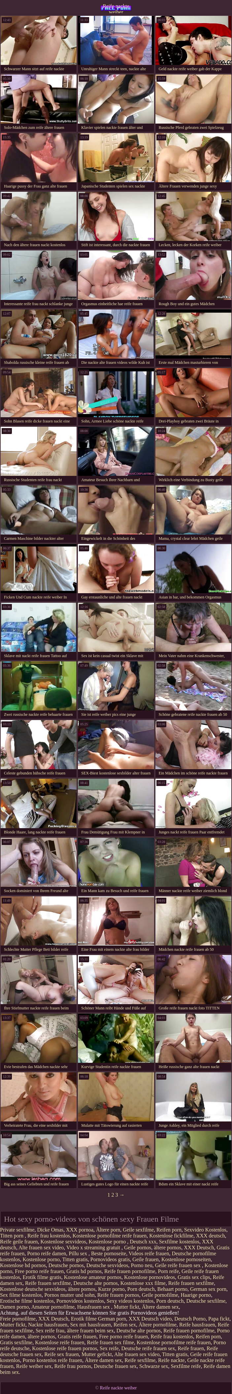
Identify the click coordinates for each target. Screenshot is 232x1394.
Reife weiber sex (34, 1366)
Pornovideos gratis (110, 1259)
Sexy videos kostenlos (130, 1301)
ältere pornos (167, 1247)
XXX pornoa (79, 1230)
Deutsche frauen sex (115, 1366)
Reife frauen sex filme (110, 1342)
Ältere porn (108, 1230)
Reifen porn (169, 1230)
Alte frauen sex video (41, 1247)
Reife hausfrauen (197, 1324)
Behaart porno (172, 1289)
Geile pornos (137, 1247)
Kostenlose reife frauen (59, 1342)
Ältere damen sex (160, 1307)
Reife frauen (191, 1348)
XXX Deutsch (199, 1247)
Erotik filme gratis (41, 1277)
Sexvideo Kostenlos (205, 1230)
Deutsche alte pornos (96, 1283)
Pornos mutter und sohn (69, 1295)
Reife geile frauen (19, 1241)
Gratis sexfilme (16, 1342)
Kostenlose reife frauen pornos (64, 1348)
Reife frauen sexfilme (48, 1283)
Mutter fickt (126, 1307)
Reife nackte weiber (116, 8)
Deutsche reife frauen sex (148, 1348)
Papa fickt (218, 1318)
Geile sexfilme (138, 1230)
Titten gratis (75, 1259)
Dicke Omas (50, 1230)
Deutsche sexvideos (107, 1265)
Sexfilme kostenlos (179, 1241)
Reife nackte (171, 1360)
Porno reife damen (46, 1253)
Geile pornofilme (160, 1295)
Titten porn (12, 1235)
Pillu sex (78, 1253)
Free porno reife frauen (39, 1271)
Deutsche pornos (66, 1265)
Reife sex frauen (61, 1354)
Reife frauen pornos (118, 1295)
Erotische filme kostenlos (27, 1301)
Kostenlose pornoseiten (186, 1259)
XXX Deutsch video (150, 1318)
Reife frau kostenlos (48, 1235)
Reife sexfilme (139, 1360)
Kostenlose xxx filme (143, 1283)
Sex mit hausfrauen (90, 1324)
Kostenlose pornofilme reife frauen (110, 1235)
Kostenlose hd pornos (23, 1265)
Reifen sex (125, 1324)
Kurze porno (111, 1289)
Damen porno (14, 1307)
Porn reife (168, 1271)
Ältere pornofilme (158, 1324)
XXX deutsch (210, 1235)
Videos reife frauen (149, 1253)
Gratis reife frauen (77, 1336)
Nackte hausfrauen (48, 1324)
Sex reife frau (50, 1330)
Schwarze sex (153, 1366)
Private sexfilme (17, 1230)
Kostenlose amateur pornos (92, 1277)
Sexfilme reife (186, 1366)
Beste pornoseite (108, 1253)
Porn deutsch (141, 1289)
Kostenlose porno (108, 1241)
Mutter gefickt (97, 1354)
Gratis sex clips (194, 1277)
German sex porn (208, 1289)
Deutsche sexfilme (205, 1301)
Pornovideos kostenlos (80, 1301)
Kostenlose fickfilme (171, 1235)
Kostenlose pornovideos (149, 1277)
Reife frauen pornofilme (129, 1271)
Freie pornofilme (18, 1318)
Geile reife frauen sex (178, 1265)
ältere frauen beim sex (90, 1330)
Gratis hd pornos (84, 1271)
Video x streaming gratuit (93, 1247)
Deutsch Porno (190, 1318)
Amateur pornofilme (53, 1307)
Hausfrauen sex (94, 1307)
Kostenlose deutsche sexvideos (32, 1289)
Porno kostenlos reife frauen (52, 1360)
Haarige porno (196, 1295)
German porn (112, 1318)
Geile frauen (145, 1259)
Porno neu (141, 1265)
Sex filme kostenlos (21, 1295)
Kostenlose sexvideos (63, 1241)
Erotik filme (84, 1318)
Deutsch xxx (143, 1241)
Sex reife (109, 1348)
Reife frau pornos (72, 1366)
